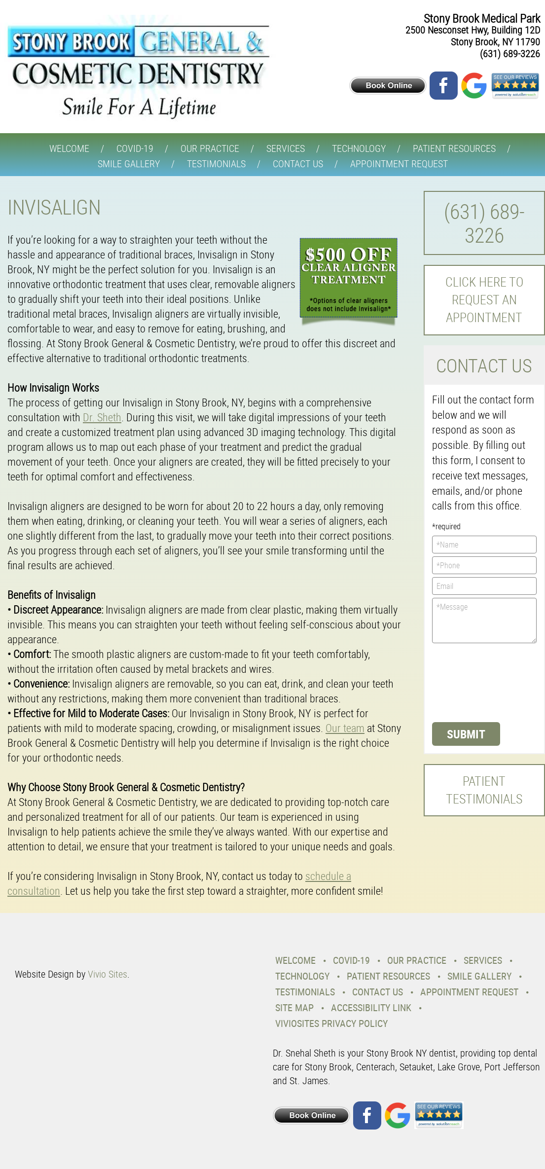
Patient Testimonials (484, 789)
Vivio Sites (107, 974)
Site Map (294, 1007)
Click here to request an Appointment (484, 300)
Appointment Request (399, 163)
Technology (359, 148)
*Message (484, 620)
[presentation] (472, 681)
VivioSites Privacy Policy (331, 1023)
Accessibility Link (371, 1007)
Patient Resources (454, 148)
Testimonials (216, 163)
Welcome (69, 148)
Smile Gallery (129, 163)
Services (285, 148)
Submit (466, 734)
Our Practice (210, 148)
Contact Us (298, 163)
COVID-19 (134, 148)
